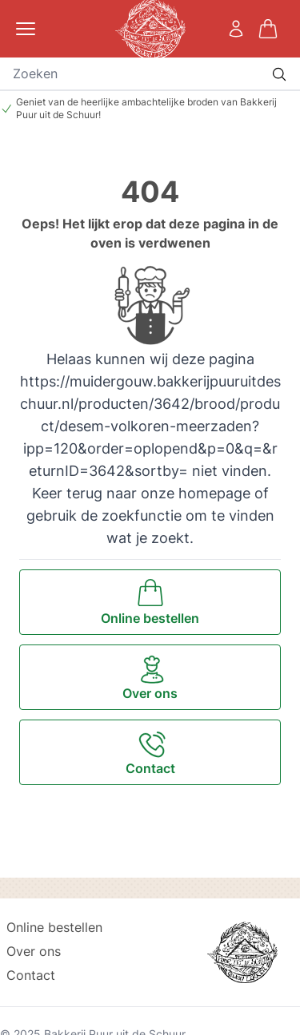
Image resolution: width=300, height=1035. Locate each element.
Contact (30, 975)
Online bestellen (54, 927)
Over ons (33, 951)
